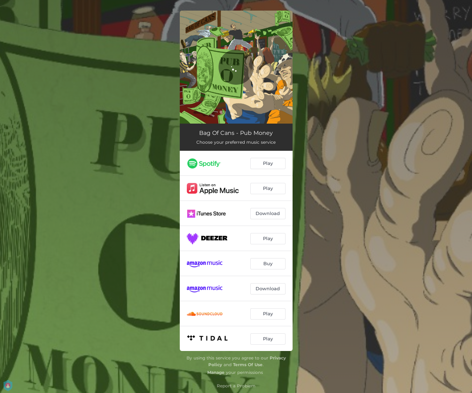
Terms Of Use (248, 364)
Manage (216, 372)
